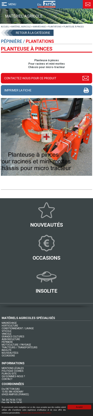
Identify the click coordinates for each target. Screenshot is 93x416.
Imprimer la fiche (17, 90)
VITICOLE (7, 331)
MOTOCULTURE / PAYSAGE (16, 344)
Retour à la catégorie (33, 33)
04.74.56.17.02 (14, 399)
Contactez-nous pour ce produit (30, 78)
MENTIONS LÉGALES (13, 368)
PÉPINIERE (7, 342)
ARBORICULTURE (11, 339)
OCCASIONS (8, 355)
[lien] (5, 27)
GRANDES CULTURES (13, 336)
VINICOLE (7, 333)
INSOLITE (7, 350)
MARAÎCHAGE (9, 323)
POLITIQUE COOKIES (12, 371)
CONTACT (7, 379)
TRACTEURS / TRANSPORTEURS (19, 347)
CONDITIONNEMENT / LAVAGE (18, 328)
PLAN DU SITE (9, 373)
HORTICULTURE (10, 325)
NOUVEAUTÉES (10, 353)
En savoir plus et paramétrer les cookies (36, 413)
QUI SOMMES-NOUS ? (13, 376)
